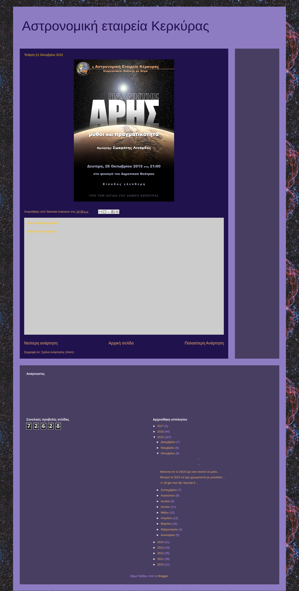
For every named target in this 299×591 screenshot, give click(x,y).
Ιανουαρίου (168, 535)
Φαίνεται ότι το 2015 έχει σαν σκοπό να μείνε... (189, 471)
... (180, 458)
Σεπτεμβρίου (169, 490)
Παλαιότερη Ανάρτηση (204, 343)
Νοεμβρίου (168, 447)
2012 (161, 553)
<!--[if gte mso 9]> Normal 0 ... (179, 482)
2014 (161, 542)
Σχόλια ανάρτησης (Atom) (57, 352)
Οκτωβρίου (168, 453)
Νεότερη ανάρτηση (41, 343)
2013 (161, 547)
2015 (161, 437)
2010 (161, 564)
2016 (161, 431)
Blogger (163, 576)
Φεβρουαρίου (170, 529)
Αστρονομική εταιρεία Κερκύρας (115, 25)
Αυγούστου (168, 495)
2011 (161, 559)
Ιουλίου (166, 501)
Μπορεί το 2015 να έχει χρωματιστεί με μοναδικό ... (192, 477)
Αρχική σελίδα (121, 343)
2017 (161, 426)
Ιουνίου (166, 506)
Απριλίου (167, 518)
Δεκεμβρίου (168, 442)
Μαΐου (165, 512)
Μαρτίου (166, 523)
